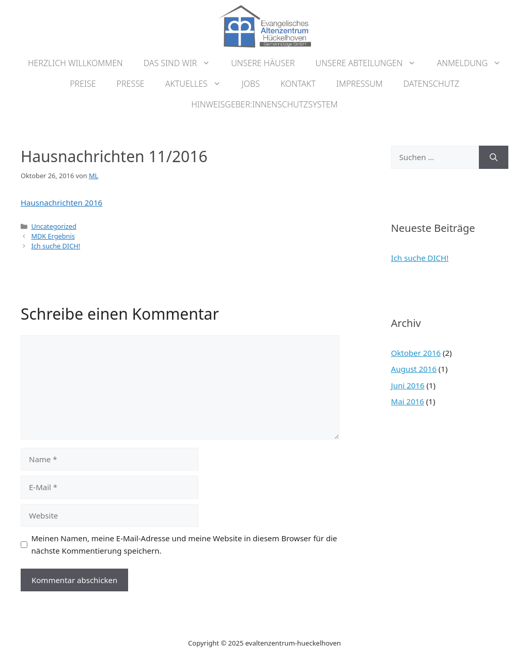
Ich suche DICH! (55, 245)
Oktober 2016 (416, 353)
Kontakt (298, 83)
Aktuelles (198, 83)
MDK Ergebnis (52, 236)
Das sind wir (182, 63)
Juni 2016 (408, 385)
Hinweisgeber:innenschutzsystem (264, 104)
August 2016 (414, 369)
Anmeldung (474, 63)
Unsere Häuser (262, 63)
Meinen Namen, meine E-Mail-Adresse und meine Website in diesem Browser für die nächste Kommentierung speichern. (184, 544)
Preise (83, 83)
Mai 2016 (407, 401)
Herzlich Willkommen (75, 63)
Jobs (251, 83)
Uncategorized (53, 226)
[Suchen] (493, 157)
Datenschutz (431, 83)
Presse (131, 83)
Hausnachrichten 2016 (61, 202)
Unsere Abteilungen (371, 63)
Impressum (359, 83)
